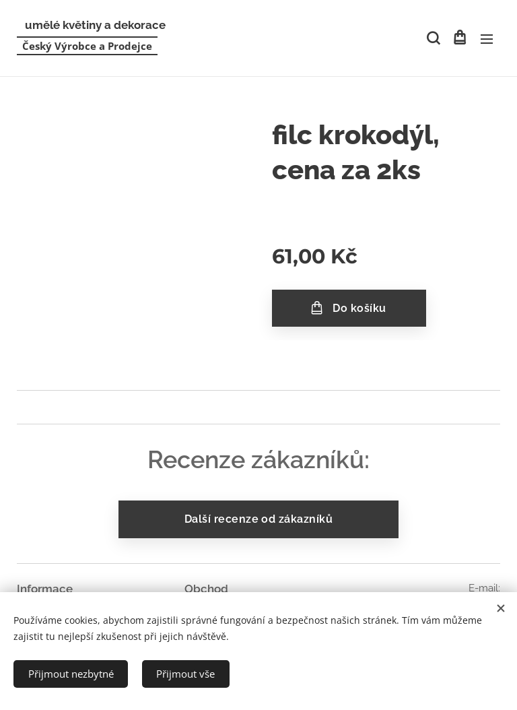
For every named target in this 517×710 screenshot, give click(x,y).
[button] (432, 38)
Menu (487, 39)
